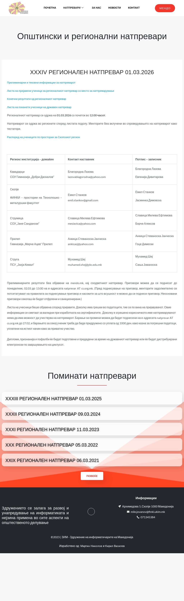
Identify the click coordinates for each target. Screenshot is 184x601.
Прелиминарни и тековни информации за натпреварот (43, 82)
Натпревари (73, 8)
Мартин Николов (91, 546)
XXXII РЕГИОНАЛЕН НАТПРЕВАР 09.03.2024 (52, 414)
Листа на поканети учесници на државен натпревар (40, 107)
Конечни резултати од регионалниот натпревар (38, 98)
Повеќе (91, 475)
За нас (96, 8)
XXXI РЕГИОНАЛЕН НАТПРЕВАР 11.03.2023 (52, 429)
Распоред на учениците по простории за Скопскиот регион (45, 137)
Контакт (134, 8)
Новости (114, 8)
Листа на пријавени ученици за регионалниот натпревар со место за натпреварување (63, 90)
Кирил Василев (115, 546)
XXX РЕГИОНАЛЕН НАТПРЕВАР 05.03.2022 (51, 444)
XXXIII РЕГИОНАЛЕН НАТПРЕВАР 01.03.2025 (53, 398)
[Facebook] (91, 511)
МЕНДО (165, 8)
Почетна (50, 8)
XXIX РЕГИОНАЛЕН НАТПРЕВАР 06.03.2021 (52, 460)
